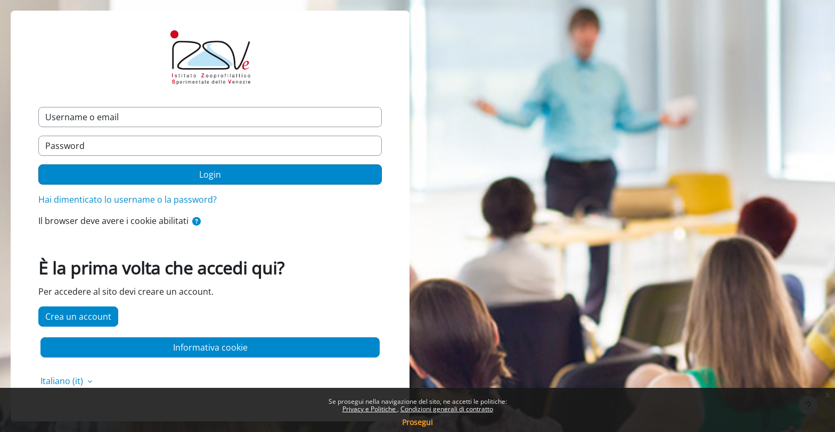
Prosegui (417, 422)
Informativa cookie (210, 347)
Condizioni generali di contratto (446, 408)
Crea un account (78, 316)
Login (210, 174)
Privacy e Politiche (369, 408)
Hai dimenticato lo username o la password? (127, 199)
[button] (196, 221)
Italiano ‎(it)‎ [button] (62, 381)
